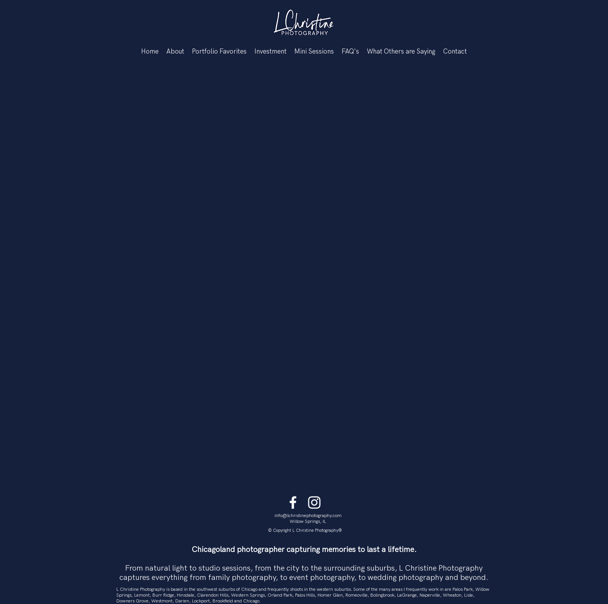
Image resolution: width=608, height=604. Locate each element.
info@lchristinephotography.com (308, 516)
